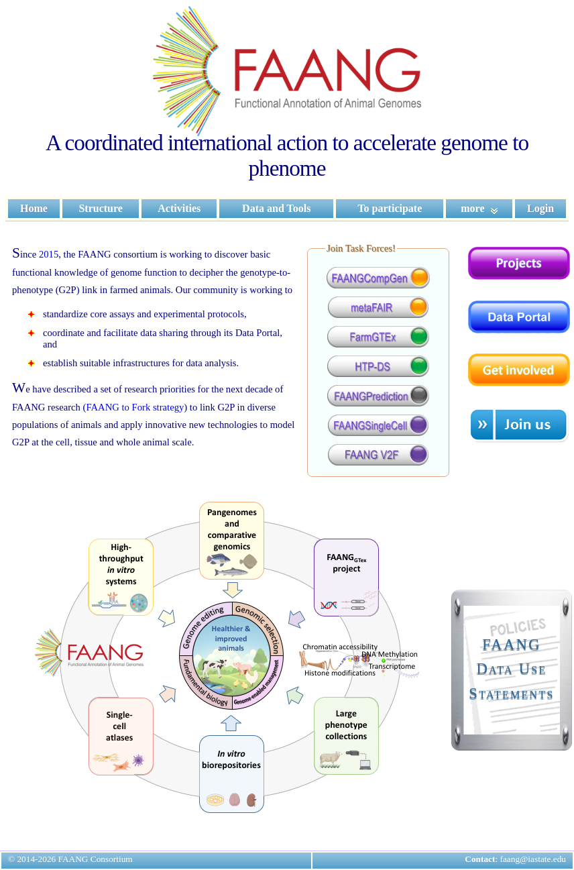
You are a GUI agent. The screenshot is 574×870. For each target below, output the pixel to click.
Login (540, 208)
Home (34, 208)
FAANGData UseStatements (511, 669)
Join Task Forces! (361, 248)
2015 (48, 254)
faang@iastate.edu (533, 859)
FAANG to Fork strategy (135, 407)
